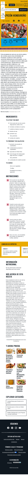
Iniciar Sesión (19, 4)
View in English (23, 1)
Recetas (17, 439)
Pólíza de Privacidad (18, 449)
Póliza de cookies (22, 452)
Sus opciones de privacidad (9, 452)
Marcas (22, 439)
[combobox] (9, 9)
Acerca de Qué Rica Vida (9, 439)
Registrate (11, 4)
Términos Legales (9, 449)
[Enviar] (24, 21)
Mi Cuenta (9, 462)
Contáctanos (14, 441)
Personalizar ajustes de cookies (14, 454)
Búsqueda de (23, 9)
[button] (14, 21)
